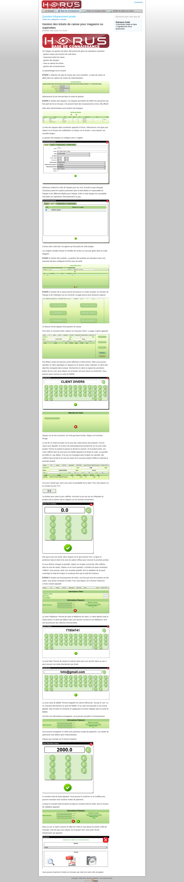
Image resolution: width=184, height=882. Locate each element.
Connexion (138, 2)
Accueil (51, 11)
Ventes (63, 19)
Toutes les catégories (50, 19)
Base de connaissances (70, 11)
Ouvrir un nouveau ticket (96, 11)
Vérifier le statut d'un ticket (123, 11)
